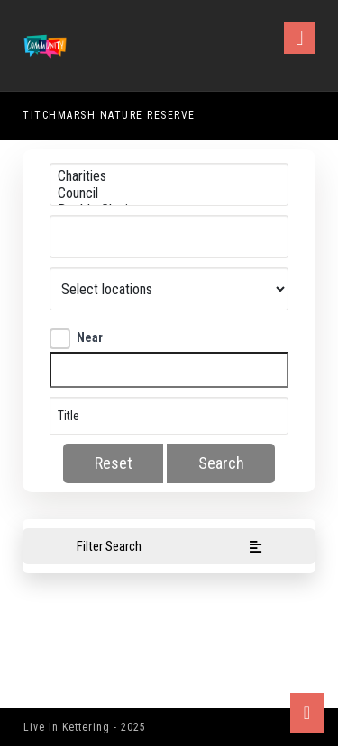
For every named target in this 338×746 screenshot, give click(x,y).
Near (76, 337)
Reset (113, 463)
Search (221, 463)
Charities (169, 175)
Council (169, 193)
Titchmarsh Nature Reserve (109, 115)
